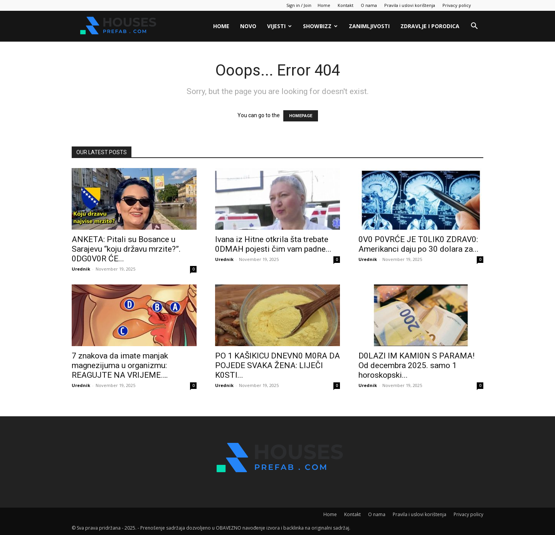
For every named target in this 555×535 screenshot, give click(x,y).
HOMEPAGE (300, 115)
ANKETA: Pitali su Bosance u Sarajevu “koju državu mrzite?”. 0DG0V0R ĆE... (126, 249)
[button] (474, 26)
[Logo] (117, 26)
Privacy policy (456, 5)
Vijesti (279, 26)
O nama (369, 5)
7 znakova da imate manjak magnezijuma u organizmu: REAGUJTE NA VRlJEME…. (120, 365)
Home (324, 5)
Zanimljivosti (369, 26)
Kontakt (345, 5)
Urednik (81, 269)
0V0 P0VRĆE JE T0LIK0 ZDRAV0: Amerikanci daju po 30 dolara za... (418, 244)
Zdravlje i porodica (429, 26)
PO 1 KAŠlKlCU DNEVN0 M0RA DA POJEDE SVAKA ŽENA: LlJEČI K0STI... (277, 365)
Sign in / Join (298, 5)
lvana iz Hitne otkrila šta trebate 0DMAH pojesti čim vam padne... (273, 244)
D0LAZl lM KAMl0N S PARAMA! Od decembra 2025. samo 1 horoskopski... (416, 365)
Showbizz (320, 26)
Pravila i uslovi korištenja (409, 5)
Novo (248, 26)
